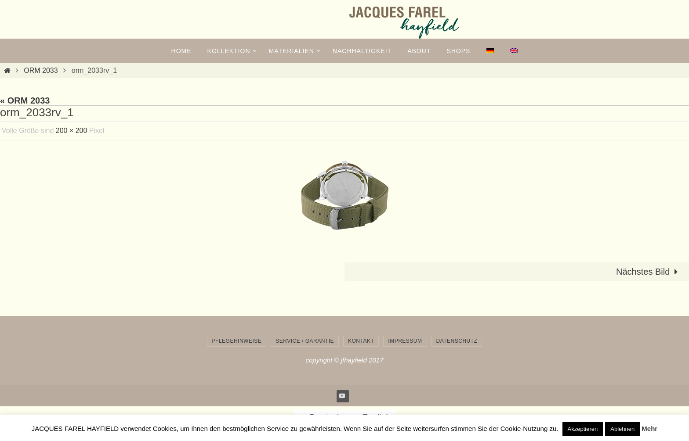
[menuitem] (490, 51)
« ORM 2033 (25, 100)
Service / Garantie (305, 341)
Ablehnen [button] (622, 429)
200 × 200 (71, 130)
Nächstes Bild (649, 271)
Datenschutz (457, 341)
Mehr (649, 428)
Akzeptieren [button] (583, 429)
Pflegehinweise (237, 341)
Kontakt (361, 341)
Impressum (405, 341)
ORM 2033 (41, 70)
